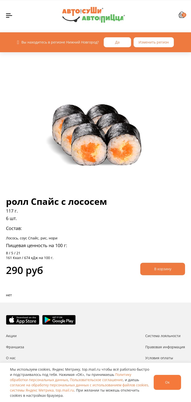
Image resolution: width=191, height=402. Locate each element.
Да (117, 42)
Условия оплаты (159, 358)
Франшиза (15, 347)
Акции (11, 335)
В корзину (162, 269)
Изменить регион (154, 42)
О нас (11, 358)
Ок (167, 382)
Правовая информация (165, 347)
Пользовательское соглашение (96, 379)
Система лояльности (163, 335)
